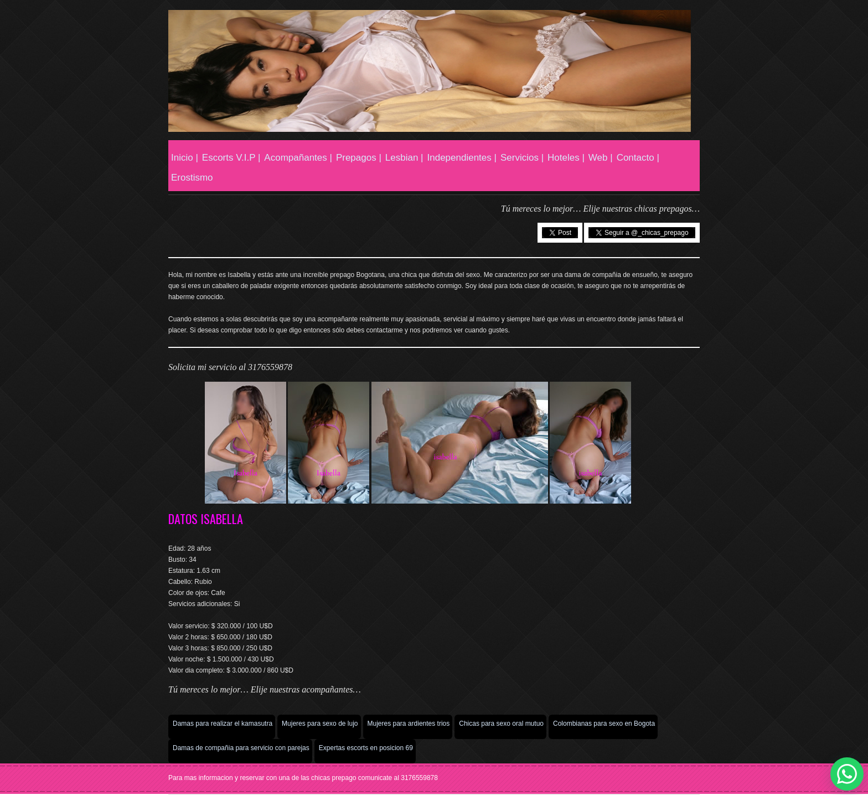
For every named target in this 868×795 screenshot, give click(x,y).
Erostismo (192, 177)
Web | (600, 157)
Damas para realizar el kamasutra (222, 723)
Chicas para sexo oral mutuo (501, 723)
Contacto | (638, 157)
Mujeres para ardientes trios (409, 723)
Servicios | (522, 157)
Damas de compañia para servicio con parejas (241, 748)
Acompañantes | (298, 157)
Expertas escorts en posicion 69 (366, 748)
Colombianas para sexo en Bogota (604, 723)
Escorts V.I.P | (231, 157)
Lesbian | (404, 157)
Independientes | (462, 157)
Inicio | (184, 157)
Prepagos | (358, 157)
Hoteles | (566, 157)
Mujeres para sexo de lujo (320, 723)
